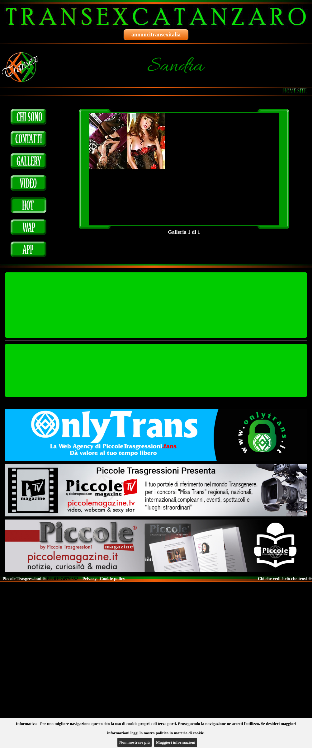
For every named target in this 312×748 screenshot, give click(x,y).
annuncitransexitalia (156, 34)
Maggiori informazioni (175, 742)
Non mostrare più (134, 742)
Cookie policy (112, 578)
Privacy (90, 578)
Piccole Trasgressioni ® (24, 578)
